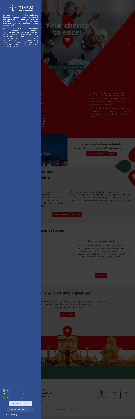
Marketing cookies (13, 397)
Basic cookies (11, 390)
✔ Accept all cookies (20, 403)
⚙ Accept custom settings (21, 410)
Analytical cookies (13, 394)
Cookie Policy (10, 415)
